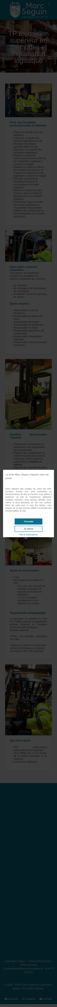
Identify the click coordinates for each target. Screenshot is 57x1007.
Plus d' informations (28, 534)
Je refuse (28, 529)
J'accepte (28, 521)
